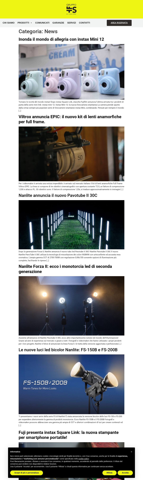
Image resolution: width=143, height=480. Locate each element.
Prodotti (25, 23)
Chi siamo (9, 23)
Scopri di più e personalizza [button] (26, 473)
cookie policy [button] (83, 459)
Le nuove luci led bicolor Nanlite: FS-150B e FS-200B (68, 349)
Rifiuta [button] (109, 473)
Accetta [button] (125, 473)
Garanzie (58, 23)
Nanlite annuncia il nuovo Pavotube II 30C (58, 195)
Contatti (84, 23)
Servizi (71, 23)
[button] (131, 452)
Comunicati (42, 23)
